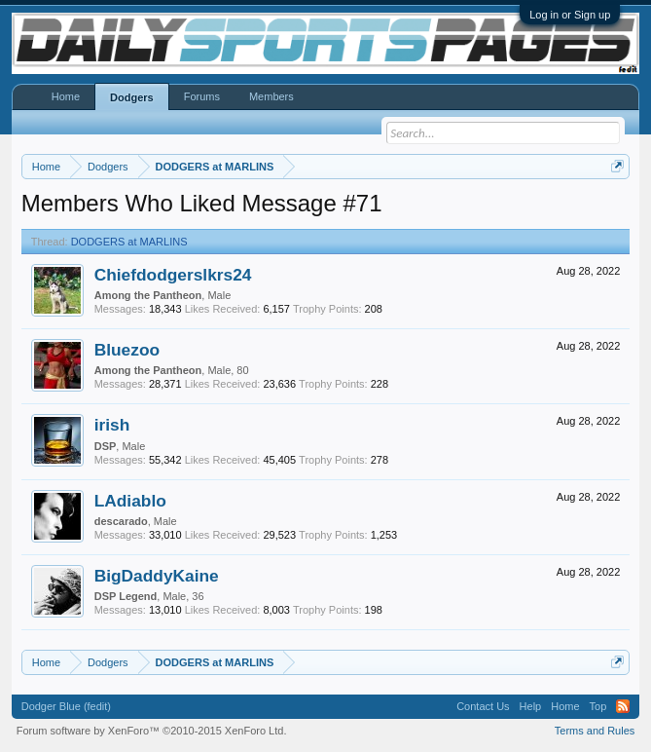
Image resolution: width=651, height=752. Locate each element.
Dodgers (132, 97)
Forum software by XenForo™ (152, 730)
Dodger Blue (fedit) (66, 706)
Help (531, 706)
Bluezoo (127, 349)
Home (66, 96)
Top (598, 706)
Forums (202, 96)
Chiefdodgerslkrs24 (173, 274)
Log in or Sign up (569, 14)
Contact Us (482, 706)
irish (112, 424)
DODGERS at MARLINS (129, 241)
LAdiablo (130, 500)
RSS (623, 706)
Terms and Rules (595, 730)
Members (271, 96)
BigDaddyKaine (156, 575)
